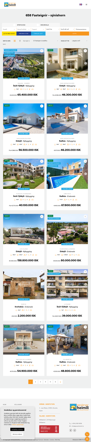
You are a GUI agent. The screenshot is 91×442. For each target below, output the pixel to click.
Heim (4, 404)
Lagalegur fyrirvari (38, 439)
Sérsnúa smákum (17, 434)
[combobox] (9, 29)
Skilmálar (46, 439)
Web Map (57, 439)
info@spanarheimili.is (76, 426)
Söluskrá (18, 404)
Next (42, 63)
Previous (5, 63)
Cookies (52, 439)
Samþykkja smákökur (17, 429)
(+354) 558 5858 (75, 423)
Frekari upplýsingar (18, 424)
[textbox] (10, 29)
